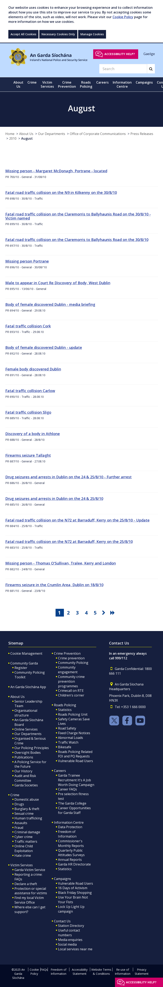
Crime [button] (32, 82)
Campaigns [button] (144, 82)
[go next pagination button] (104, 613)
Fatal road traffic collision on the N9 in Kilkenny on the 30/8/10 (61, 192)
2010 (12, 138)
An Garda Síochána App (28, 687)
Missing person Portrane (27, 261)
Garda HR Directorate (74, 864)
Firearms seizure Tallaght (28, 455)
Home (9, 134)
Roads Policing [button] (86, 84)
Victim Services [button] (47, 84)
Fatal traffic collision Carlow (30, 390)
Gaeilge (149, 54)
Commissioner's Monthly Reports (71, 843)
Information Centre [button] (122, 84)
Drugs (19, 804)
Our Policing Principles (31, 748)
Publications (23, 757)
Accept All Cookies (23, 34)
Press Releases (141, 134)
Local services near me (75, 949)
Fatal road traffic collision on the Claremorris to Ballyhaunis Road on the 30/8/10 (76, 239)
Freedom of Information (67, 834)
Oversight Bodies (27, 752)
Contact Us (62, 921)
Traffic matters (25, 841)
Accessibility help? (119, 54)
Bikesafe (64, 747)
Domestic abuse (26, 799)
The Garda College (72, 803)
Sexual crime (24, 813)
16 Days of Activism (72, 888)
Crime (14, 795)
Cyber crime (23, 836)
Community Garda (24, 663)
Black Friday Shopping (75, 892)
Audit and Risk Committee (25, 778)
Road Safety (67, 728)
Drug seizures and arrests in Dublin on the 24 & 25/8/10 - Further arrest (68, 476)
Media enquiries (70, 939)
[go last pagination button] (113, 613)
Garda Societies (26, 785)
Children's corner (71, 695)
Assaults (20, 823)
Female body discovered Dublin (33, 369)
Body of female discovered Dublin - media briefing (50, 304)
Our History (23, 771)
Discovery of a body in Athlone (32, 433)
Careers (60, 770)
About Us (26, 134)
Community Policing (73, 662)
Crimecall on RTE (71, 690)
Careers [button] (102, 82)
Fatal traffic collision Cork (28, 326)
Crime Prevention (67, 653)
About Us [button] (18, 84)
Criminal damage (27, 832)
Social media (67, 944)
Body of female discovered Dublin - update (43, 347)
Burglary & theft (26, 809)
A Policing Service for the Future (30, 764)
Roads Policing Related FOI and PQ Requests (75, 754)
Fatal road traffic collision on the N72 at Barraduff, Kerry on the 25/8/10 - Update (77, 520)
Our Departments (51, 134)
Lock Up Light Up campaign (71, 909)
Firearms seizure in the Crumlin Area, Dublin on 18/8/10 (54, 584)
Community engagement (68, 669)
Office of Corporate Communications (98, 134)
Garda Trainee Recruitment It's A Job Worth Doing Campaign (76, 780)
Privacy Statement (142, 972)
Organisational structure (25, 712)
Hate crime (22, 855)
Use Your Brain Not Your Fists (73, 899)
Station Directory (71, 925)
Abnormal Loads (70, 737)
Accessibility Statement (80, 972)
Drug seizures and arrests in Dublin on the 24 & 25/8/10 (54, 498)
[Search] (123, 68)
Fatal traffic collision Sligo (28, 412)
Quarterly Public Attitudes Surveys (71, 852)
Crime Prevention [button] (67, 84)
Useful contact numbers (69, 932)
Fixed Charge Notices (74, 733)
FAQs (44, 970)
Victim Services (21, 865)
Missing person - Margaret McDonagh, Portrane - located (56, 170)
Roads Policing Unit (73, 714)
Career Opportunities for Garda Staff (74, 810)
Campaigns (62, 878)
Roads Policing (65, 705)
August (27, 138)
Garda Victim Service (29, 870)
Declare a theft (25, 884)
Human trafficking (28, 818)
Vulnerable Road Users (75, 761)
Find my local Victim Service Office (29, 900)
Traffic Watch (68, 742)
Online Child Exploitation (23, 848)
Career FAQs (67, 789)
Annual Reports (70, 859)
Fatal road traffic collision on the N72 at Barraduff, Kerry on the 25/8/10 (69, 541)
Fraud (18, 827)
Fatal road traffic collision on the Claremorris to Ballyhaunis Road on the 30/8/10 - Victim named (78, 216)
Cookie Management (26, 653)
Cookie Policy (123, 17)
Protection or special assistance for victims (30, 890)
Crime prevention (71, 658)
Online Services (26, 729)
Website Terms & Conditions (101, 972)
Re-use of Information (122, 972)
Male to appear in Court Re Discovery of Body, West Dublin (57, 282)
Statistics (65, 709)
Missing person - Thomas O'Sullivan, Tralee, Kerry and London (60, 563)
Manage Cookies (92, 34)
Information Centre (69, 822)
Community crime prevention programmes (71, 681)
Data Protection (70, 827)
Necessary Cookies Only (58, 34)
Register (20, 667)
